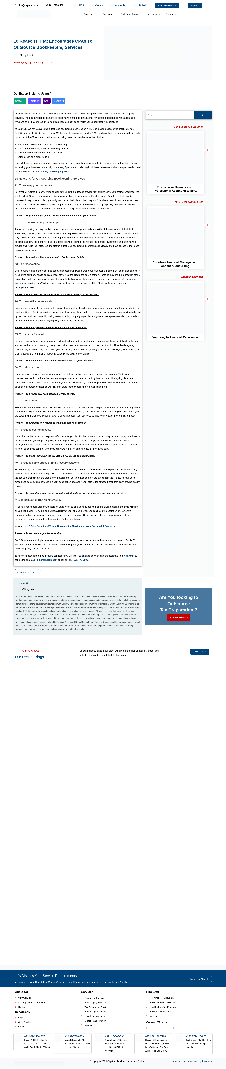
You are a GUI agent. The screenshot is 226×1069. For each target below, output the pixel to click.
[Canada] (91, 5)
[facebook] (162, 1029)
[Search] (169, 115)
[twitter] (169, 1029)
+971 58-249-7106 (156, 1037)
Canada (99, 5)
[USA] (75, 5)
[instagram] (148, 1029)
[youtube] (175, 1029)
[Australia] (111, 5)
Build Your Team (130, 14)
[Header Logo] (33, 14)
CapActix (129, 556)
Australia (120, 5)
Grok (46, 101)
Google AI (59, 101)
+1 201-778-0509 (74, 1037)
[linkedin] (155, 1029)
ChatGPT (20, 101)
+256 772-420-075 (196, 1037)
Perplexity (34, 101)
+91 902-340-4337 (35, 1037)
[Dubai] (135, 5)
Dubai (142, 5)
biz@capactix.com (47, 560)
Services (108, 14)
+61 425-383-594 (115, 1037)
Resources (173, 14)
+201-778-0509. (80, 560)
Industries (153, 14)
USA (81, 5)
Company (90, 14)
